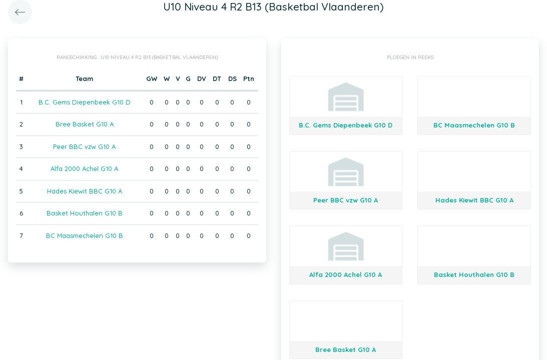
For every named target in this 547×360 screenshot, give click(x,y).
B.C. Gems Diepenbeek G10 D (85, 102)
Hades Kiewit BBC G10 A (84, 191)
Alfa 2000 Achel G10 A (84, 168)
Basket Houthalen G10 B (85, 213)
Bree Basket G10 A (85, 124)
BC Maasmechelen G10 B (84, 236)
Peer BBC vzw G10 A (84, 146)
